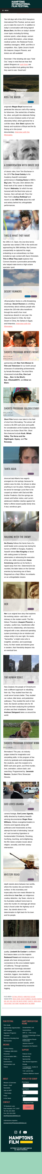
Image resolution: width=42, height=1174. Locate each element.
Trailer (34, 296)
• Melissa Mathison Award (30, 1073)
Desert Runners (26, 999)
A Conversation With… (11, 1056)
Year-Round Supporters (29, 1061)
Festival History (8, 1048)
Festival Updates (17, 996)
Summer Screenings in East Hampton (31, 1036)
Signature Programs (10, 1033)
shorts (30, 1001)
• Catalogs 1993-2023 (10, 1051)
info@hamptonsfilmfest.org (12, 1116)
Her (5, 1001)
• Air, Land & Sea (27, 1071)
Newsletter (7, 1088)
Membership (26, 1056)
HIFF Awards (8, 1030)
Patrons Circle (26, 1054)
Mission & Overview (10, 1082)
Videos (6, 1067)
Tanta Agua (37, 1001)
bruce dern (16, 999)
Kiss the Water (18, 1001)
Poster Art (7, 1059)
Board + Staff (8, 1085)
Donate (24, 1064)
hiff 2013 (9, 1001)
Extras (31, 102)
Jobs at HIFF (8, 1090)
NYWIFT (25, 1001)
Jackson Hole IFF (27, 1043)
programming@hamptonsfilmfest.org (15, 1123)
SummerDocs (8, 1061)
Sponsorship (26, 1059)
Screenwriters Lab (9, 1064)
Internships (7, 1093)
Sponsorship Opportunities (12, 1028)
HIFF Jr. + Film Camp (29, 1033)
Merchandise (8, 1041)
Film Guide (7, 1025)
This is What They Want (11, 1003)
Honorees (7, 1054)
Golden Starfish (36, 999)
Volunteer (7, 1035)
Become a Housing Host (11, 1038)
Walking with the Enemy (27, 1003)
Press (5, 1096)
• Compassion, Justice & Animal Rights (30, 1067)
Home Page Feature (29, 996)
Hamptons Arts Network (29, 1046)
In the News (7, 1098)
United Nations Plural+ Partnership (29, 1040)
